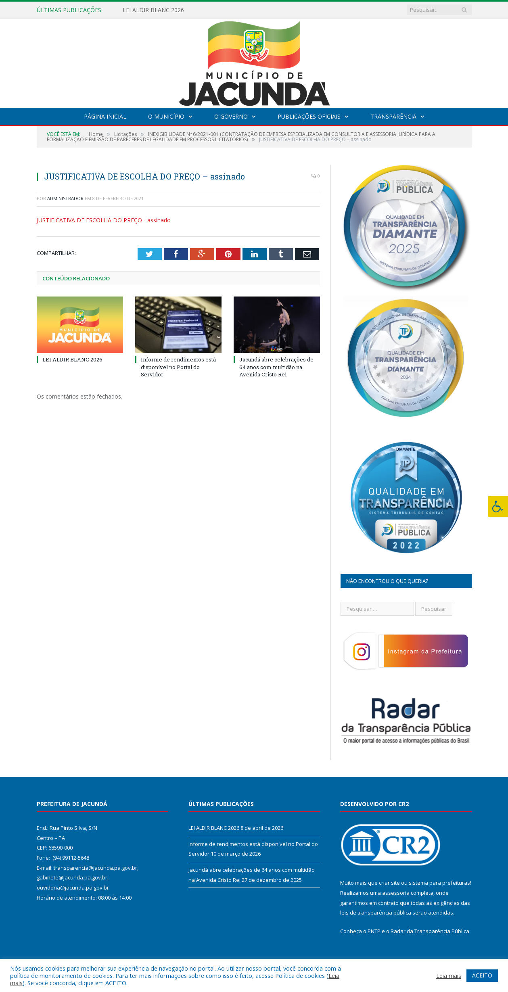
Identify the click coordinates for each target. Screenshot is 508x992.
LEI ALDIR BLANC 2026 (153, 10)
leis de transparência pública (375, 912)
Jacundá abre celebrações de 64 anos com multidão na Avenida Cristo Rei (276, 367)
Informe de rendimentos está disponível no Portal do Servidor (178, 367)
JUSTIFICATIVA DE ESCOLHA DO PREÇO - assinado (104, 220)
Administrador (65, 198)
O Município (166, 116)
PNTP (374, 931)
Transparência (393, 116)
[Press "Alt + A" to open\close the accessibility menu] (498, 506)
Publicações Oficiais (309, 116)
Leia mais (448, 975)
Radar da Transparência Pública (430, 931)
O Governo (231, 116)
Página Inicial (105, 116)
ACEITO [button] (482, 975)
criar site (389, 882)
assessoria (396, 892)
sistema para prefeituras (439, 882)
